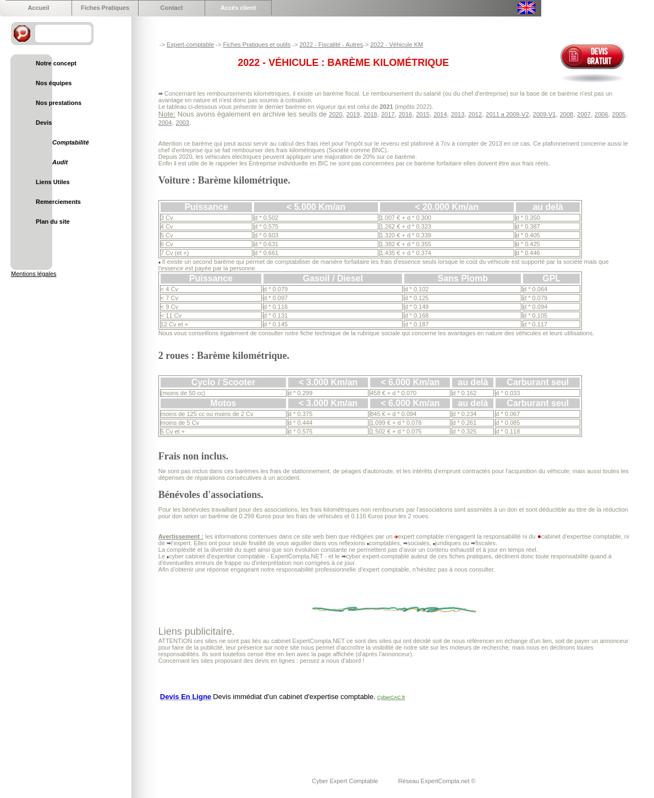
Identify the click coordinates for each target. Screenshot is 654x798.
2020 (335, 114)
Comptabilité (70, 142)
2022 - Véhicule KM (396, 44)
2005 (618, 114)
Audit (60, 162)
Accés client (238, 7)
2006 (601, 114)
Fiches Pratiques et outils (256, 44)
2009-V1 (544, 114)
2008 (566, 114)
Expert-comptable (190, 44)
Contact (172, 7)
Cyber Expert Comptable (346, 781)
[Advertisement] (358, 732)
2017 (387, 114)
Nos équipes (54, 83)
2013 (457, 114)
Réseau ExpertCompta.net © (437, 781)
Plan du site (53, 221)
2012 (475, 114)
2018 (370, 114)
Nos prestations (58, 102)
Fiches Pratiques (105, 7)
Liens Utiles (53, 182)
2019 (353, 114)
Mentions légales (34, 273)
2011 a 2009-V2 (507, 114)
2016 (405, 114)
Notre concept (56, 63)
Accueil (38, 7)
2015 (422, 114)
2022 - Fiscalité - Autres (331, 44)
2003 (182, 122)
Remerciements (58, 201)
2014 (440, 114)
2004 (165, 122)
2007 (583, 114)
